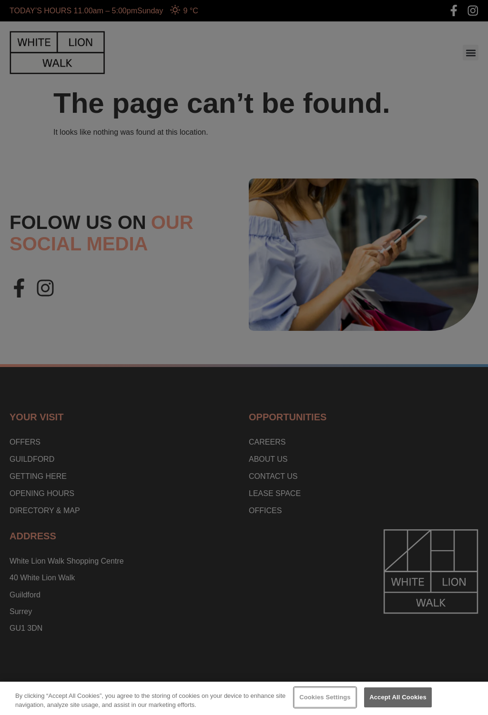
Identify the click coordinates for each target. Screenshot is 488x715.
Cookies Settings (325, 697)
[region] (244, 698)
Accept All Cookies (398, 697)
